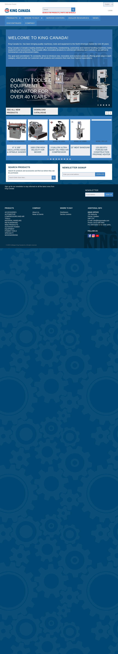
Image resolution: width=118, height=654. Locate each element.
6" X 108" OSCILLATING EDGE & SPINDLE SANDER (16, 150)
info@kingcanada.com (101, 220)
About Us (35, 212)
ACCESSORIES (10, 212)
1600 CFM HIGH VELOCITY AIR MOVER (38, 150)
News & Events (37, 214)
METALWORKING (11, 223)
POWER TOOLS (11, 231)
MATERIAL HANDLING (13, 220)
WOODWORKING (11, 235)
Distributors (64, 212)
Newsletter (69, 168)
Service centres (65, 214)
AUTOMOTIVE (10, 214)
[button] (98, 105)
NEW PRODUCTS (11, 225)
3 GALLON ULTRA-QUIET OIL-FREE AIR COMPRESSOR (59, 150)
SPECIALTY (9, 233)
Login (110, 10)
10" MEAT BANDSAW (80, 147)
